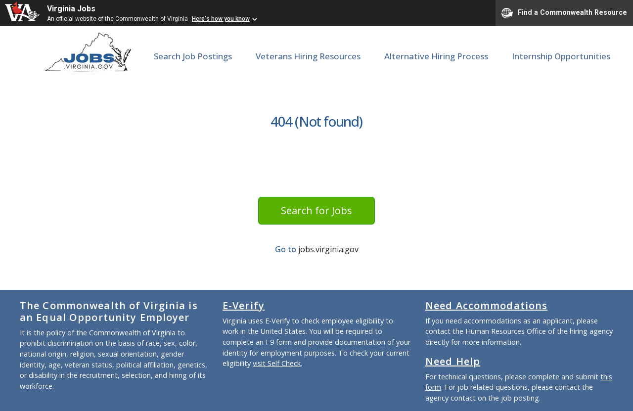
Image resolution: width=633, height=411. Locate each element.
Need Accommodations (486, 305)
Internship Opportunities (561, 56)
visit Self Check (277, 363)
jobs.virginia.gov (328, 249)
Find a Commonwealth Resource (564, 13)
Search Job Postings (193, 56)
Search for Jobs (316, 210)
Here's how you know (221, 18)
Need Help (452, 361)
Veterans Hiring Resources (308, 56)
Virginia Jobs (71, 8)
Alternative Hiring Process (436, 56)
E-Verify (244, 305)
